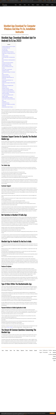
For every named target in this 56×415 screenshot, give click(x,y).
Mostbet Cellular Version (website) (7, 97)
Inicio (16, 4)
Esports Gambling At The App (6, 65)
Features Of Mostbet (5, 74)
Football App (4, 101)
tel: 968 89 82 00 (3, 0)
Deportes (38, 4)
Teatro (25, 4)
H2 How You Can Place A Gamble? (7, 89)
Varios (43, 4)
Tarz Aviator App (4, 49)
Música (33, 4)
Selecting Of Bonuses (5, 88)
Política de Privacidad (45, 351)
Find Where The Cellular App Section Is (8, 90)
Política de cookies (50, 352)
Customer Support (5, 50)
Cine (28, 4)
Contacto (47, 4)
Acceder (52, 4)
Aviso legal (40, 351)
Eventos (20, 4)
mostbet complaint (10, 327)
